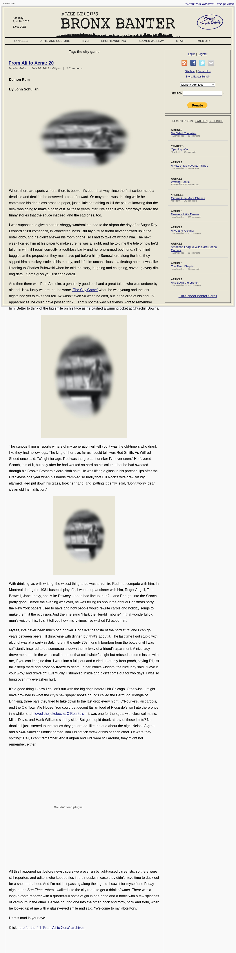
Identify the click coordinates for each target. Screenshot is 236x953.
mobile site (9, 3)
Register (202, 54)
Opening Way (180, 149)
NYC (85, 41)
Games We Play (151, 41)
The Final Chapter (182, 266)
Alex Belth (19, 68)
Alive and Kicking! (182, 230)
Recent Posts (182, 121)
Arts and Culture (55, 41)
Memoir (204, 41)
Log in (191, 54)
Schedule (216, 121)
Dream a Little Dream (185, 214)
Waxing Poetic (180, 182)
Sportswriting (113, 41)
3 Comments (74, 68)
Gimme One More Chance (188, 198)
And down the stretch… (186, 282)
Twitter (201, 121)
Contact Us (204, 71)
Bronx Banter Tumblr (198, 76)
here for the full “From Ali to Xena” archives (51, 928)
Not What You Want (183, 133)
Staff (180, 41)
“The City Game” (85, 290)
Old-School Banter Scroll (197, 296)
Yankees (20, 41)
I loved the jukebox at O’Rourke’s (58, 713)
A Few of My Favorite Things (189, 165)
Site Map (190, 71)
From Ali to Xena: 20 (31, 63)
